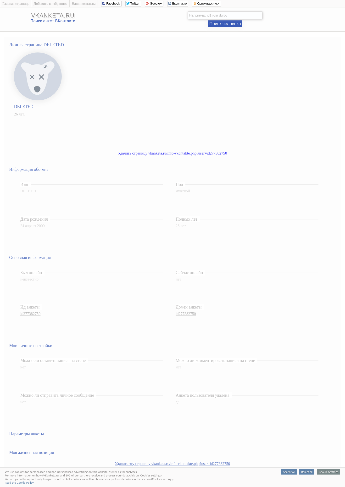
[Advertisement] (177, 131)
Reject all (306, 472)
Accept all (289, 472)
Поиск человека (225, 23)
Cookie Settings (328, 472)
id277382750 (30, 314)
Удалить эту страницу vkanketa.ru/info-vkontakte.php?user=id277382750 (172, 464)
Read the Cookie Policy (19, 482)
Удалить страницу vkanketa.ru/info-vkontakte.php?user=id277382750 (172, 153)
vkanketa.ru (53, 15)
